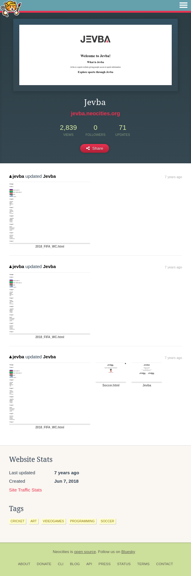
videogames (53, 521)
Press (105, 564)
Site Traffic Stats (25, 489)
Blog (75, 564)
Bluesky (128, 551)
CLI (60, 564)
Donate (44, 564)
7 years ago (173, 177)
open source (85, 551)
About (24, 564)
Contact (164, 564)
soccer (107, 521)
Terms (143, 564)
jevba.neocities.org (95, 113)
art (33, 521)
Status (124, 564)
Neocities (61, 551)
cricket (17, 521)
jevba (16, 176)
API (89, 564)
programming (82, 521)
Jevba (49, 176)
